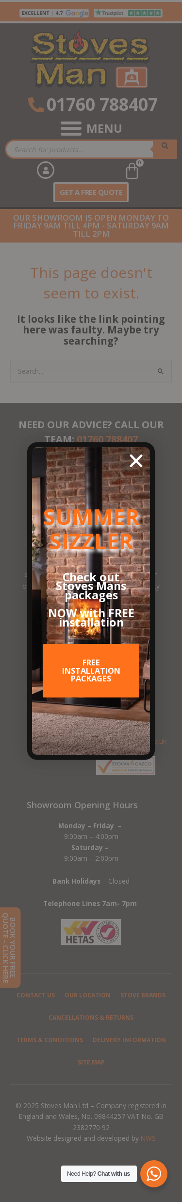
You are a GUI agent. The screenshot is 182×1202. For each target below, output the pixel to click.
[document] (91, 601)
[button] (136, 461)
